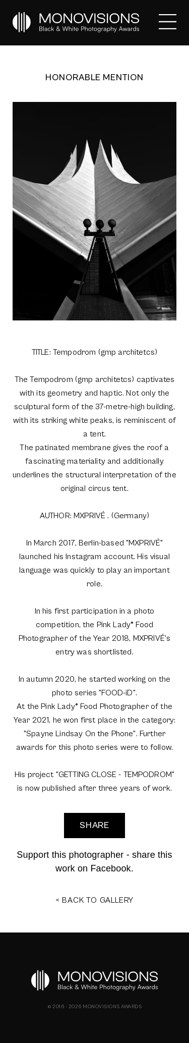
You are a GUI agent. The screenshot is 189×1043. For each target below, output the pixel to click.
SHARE (95, 825)
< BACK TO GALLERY (94, 900)
